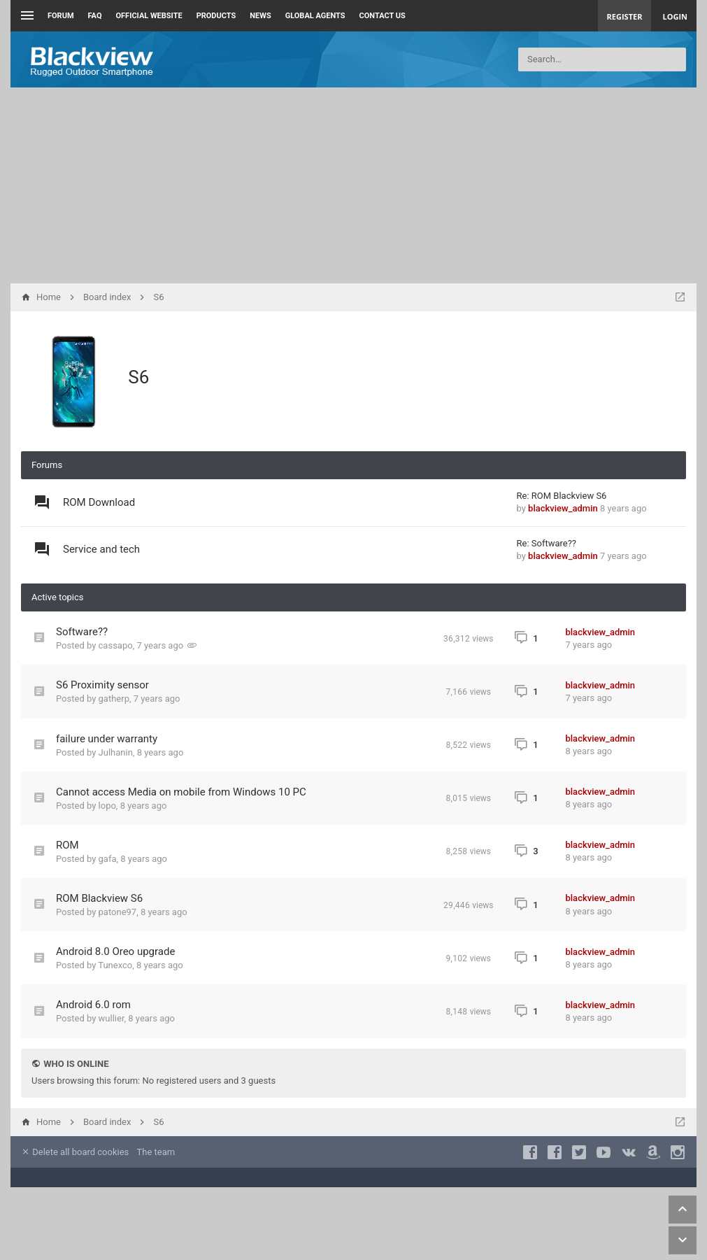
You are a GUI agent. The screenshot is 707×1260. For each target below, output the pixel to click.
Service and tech (101, 549)
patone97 (118, 912)
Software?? (82, 631)
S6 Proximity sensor (102, 685)
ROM (67, 845)
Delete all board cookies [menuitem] (75, 1152)
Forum (61, 15)
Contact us (382, 15)
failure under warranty (106, 738)
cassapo (116, 645)
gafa (108, 859)
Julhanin (116, 752)
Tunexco (115, 965)
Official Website (149, 15)
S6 (138, 377)
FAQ (95, 15)
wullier (111, 1018)
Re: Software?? (547, 543)
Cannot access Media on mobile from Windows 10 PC (181, 792)
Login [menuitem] (674, 16)
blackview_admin (563, 508)
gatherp (114, 698)
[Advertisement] (353, 185)
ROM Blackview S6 (99, 898)
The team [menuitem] (156, 1152)
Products (216, 15)
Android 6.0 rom (93, 1004)
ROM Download (99, 502)
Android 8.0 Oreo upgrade (115, 951)
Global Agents (315, 15)
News (260, 15)
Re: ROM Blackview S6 (562, 495)
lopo (107, 805)
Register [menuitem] (625, 16)
